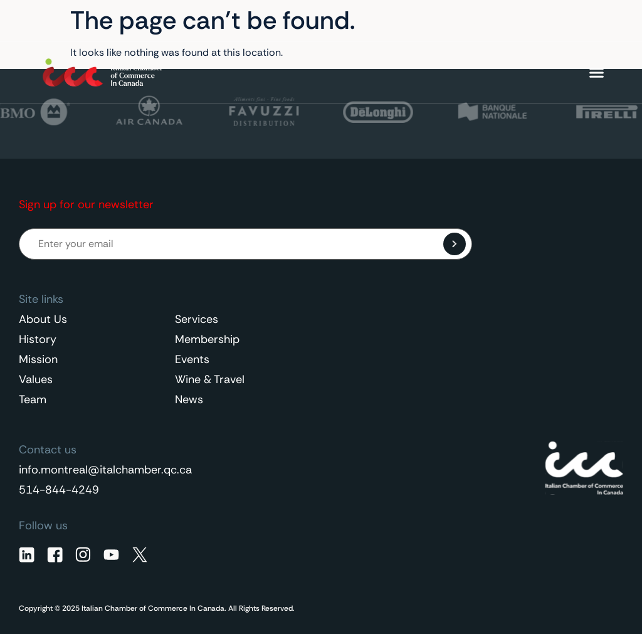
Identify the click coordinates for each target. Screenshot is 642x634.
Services (196, 319)
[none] (572, 21)
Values (36, 379)
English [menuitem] (566, 20)
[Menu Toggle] (596, 72)
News (189, 399)
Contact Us (490, 21)
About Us (43, 319)
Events (192, 359)
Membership (207, 339)
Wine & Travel (210, 379)
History (37, 339)
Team (32, 399)
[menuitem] (572, 21)
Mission (38, 359)
